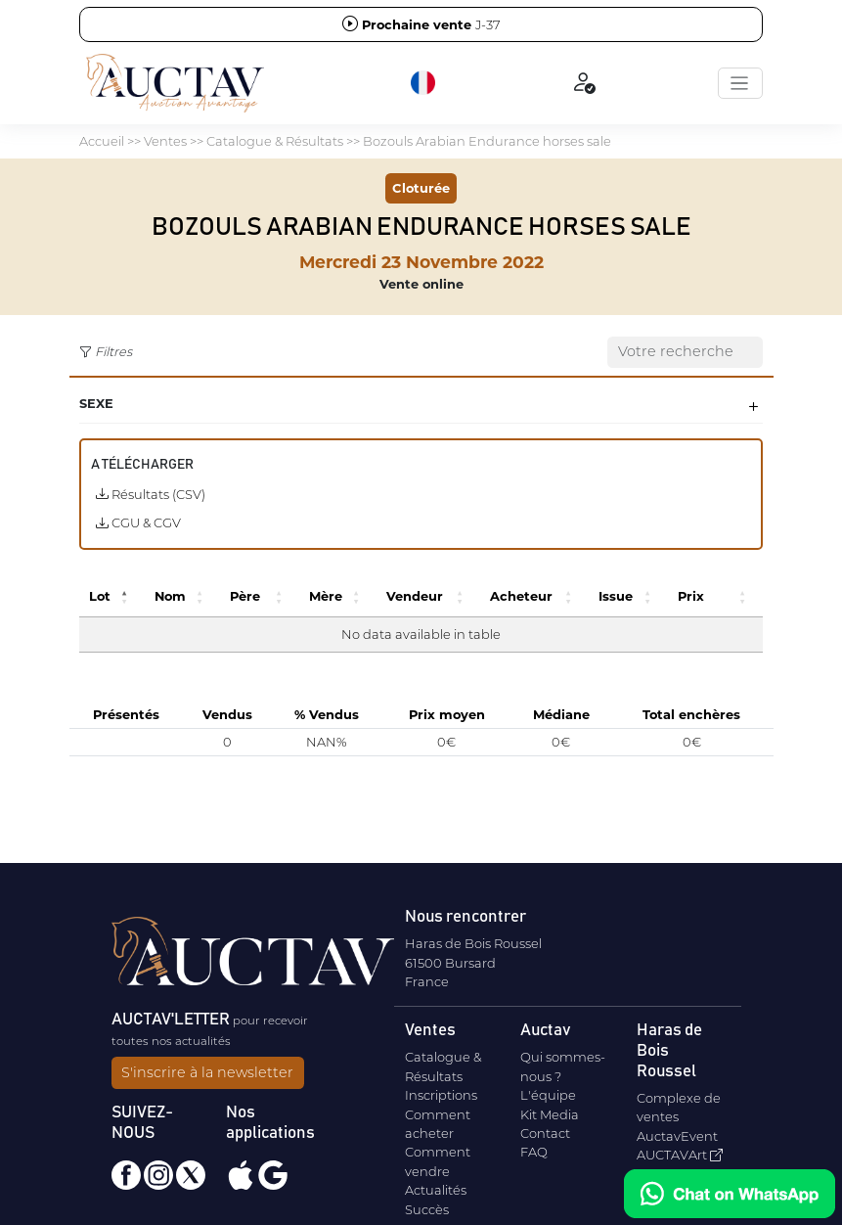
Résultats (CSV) (150, 494)
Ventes (165, 141)
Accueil (101, 141)
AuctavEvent (677, 1136)
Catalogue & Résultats (274, 141)
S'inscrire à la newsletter (207, 1072)
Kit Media (549, 1114)
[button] (424, 83)
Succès (427, 1209)
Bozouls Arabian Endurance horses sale (487, 141)
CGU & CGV (138, 522)
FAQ (534, 1151)
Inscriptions (441, 1095)
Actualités (435, 1190)
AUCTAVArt (680, 1154)
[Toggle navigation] (740, 83)
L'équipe (548, 1095)
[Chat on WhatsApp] (729, 1193)
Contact (545, 1133)
